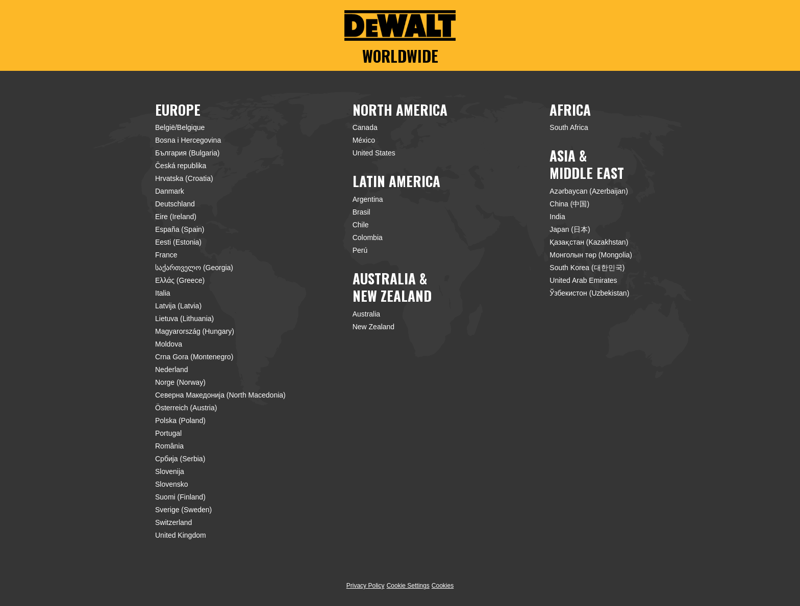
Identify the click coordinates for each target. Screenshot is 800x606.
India (557, 217)
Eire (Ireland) (175, 217)
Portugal (168, 433)
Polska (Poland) (180, 420)
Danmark (169, 191)
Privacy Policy (365, 585)
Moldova (168, 344)
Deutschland (175, 204)
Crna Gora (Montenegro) (194, 357)
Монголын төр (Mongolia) (590, 255)
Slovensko (171, 484)
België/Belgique (180, 127)
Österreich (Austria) (186, 408)
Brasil (361, 212)
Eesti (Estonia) (178, 242)
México (364, 140)
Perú (360, 250)
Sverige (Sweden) (183, 510)
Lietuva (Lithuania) (184, 318)
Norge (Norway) (180, 382)
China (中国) (569, 204)
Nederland (171, 369)
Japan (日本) (569, 229)
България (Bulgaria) (187, 153)
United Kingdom (180, 535)
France (166, 255)
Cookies (443, 585)
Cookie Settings (408, 586)
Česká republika (180, 166)
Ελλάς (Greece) (180, 280)
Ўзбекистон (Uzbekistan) (589, 293)
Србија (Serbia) (180, 459)
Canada (365, 127)
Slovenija (169, 471)
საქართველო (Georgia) (194, 268)
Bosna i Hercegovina (188, 140)
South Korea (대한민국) (586, 268)
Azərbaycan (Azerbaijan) (588, 191)
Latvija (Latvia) (178, 306)
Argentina (368, 199)
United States (374, 153)
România (169, 446)
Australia (366, 314)
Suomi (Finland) (180, 497)
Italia (162, 293)
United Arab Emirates (583, 280)
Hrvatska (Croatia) (184, 178)
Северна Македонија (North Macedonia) (220, 395)
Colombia (368, 237)
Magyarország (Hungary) (194, 331)
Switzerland (173, 522)
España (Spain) (180, 229)
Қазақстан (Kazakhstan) (588, 242)
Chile (361, 225)
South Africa (568, 127)
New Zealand (374, 327)
